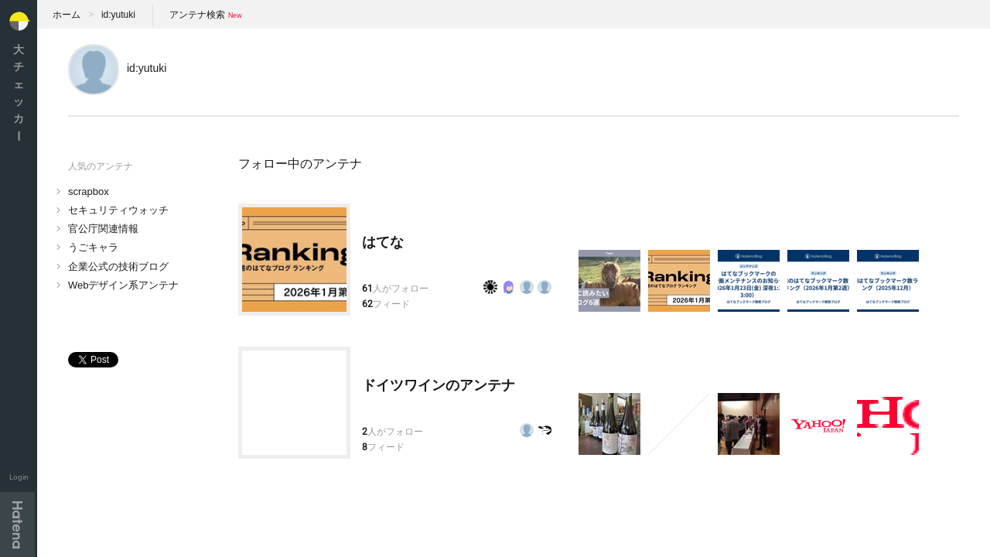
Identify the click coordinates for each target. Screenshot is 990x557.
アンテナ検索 (197, 14)
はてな (383, 242)
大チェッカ (18, 92)
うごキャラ (93, 247)
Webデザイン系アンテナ (123, 285)
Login (19, 477)
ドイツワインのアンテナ (438, 385)
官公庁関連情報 (103, 228)
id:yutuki (118, 14)
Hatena (17, 524)
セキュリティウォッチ (118, 210)
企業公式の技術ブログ (118, 266)
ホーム (66, 14)
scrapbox (88, 191)
